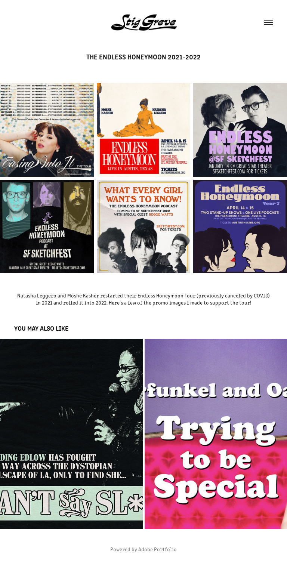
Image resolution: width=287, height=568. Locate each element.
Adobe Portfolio (157, 549)
